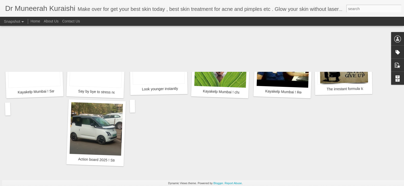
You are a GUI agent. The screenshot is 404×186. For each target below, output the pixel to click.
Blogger (218, 183)
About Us (51, 21)
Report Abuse (233, 183)
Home (35, 21)
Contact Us (71, 21)
